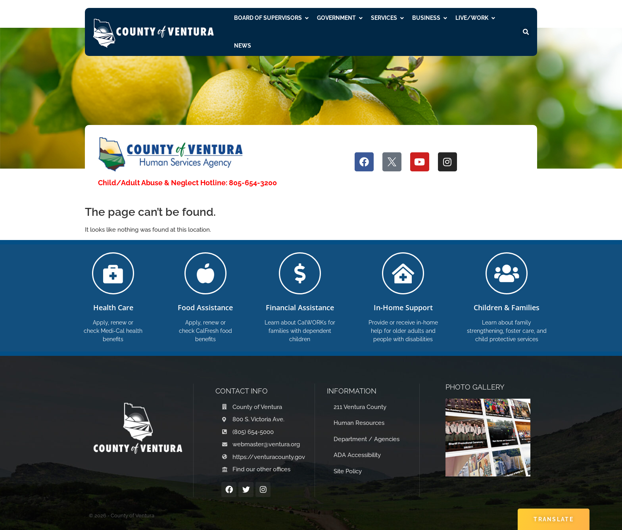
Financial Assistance (300, 307)
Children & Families (506, 307)
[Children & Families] (507, 273)
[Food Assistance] (205, 273)
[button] (525, 32)
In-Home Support (403, 307)
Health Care (113, 307)
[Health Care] (113, 273)
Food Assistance (205, 307)
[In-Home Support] (403, 273)
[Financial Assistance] (300, 273)
